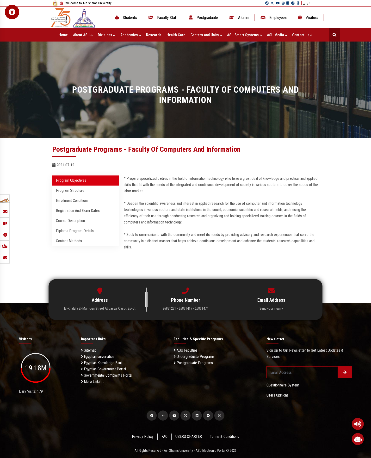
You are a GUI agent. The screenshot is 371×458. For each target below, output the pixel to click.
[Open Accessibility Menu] (12, 12)
